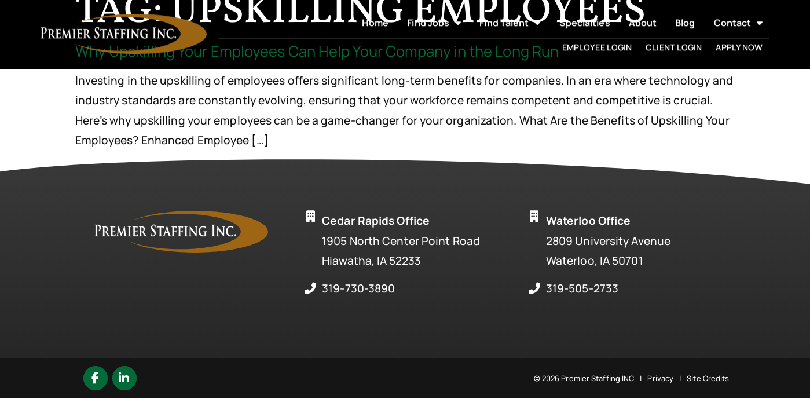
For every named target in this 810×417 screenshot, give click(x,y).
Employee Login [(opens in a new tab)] (597, 39)
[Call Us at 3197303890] (310, 288)
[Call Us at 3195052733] (534, 288)
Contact (738, 14)
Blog (685, 14)
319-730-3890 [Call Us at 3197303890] (358, 288)
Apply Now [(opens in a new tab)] (739, 39)
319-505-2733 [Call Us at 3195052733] (582, 288)
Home (375, 14)
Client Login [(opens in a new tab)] (674, 39)
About (643, 14)
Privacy (660, 378)
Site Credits (708, 378)
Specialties (584, 14)
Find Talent (509, 14)
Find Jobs (434, 14)
